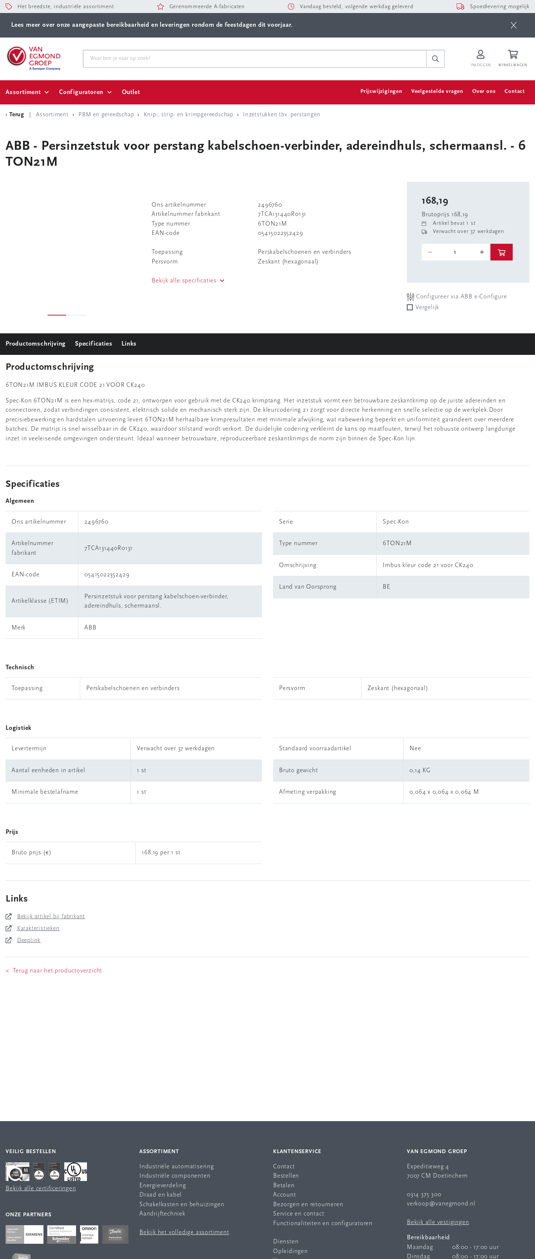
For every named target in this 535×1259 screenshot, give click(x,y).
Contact (515, 91)
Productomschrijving (36, 344)
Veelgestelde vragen (437, 91)
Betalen (284, 1185)
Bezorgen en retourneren (308, 1204)
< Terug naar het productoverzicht (54, 971)
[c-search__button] (435, 59)
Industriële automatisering (176, 1166)
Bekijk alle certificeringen (41, 1188)
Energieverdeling (162, 1185)
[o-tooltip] (456, 252)
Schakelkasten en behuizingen (181, 1204)
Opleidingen (290, 1251)
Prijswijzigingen (381, 91)
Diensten (285, 1242)
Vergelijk (427, 307)
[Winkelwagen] (513, 59)
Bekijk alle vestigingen (438, 1222)
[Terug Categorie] (16, 115)
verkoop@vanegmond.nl (441, 1204)
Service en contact (298, 1214)
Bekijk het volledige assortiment (184, 1232)
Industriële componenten (174, 1176)
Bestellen (286, 1176)
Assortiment (23, 92)
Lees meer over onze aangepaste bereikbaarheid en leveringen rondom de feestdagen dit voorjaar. (152, 25)
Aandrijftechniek (162, 1214)
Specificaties (93, 344)
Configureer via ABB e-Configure (457, 297)
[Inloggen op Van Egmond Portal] (481, 59)
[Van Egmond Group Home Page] (33, 57)
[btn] (513, 25)
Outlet (131, 92)
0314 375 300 (424, 1194)
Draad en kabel (160, 1195)
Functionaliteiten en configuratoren (323, 1223)
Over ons (484, 91)
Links (129, 344)
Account (284, 1195)
